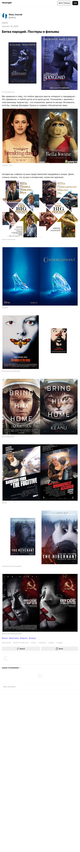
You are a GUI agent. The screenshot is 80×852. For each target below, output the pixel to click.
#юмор (32, 638)
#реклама (14, 638)
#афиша (24, 638)
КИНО (5, 23)
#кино (5, 638)
